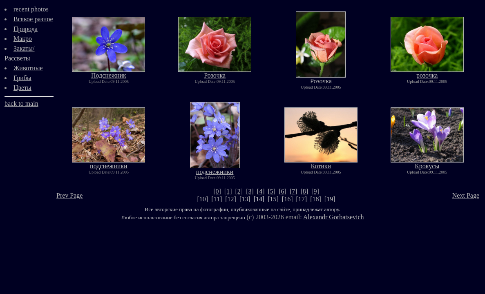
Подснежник (108, 72)
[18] (315, 199)
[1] (228, 191)
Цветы (22, 87)
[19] (329, 199)
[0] (217, 191)
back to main (21, 103)
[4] (261, 191)
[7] (293, 191)
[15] (273, 199)
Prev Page (69, 195)
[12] (230, 199)
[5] (271, 191)
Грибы (22, 77)
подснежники (108, 163)
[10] (202, 199)
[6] (282, 191)
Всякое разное (33, 19)
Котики (321, 163)
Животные (28, 68)
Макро (22, 38)
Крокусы (427, 163)
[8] (304, 191)
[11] (216, 199)
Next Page (465, 195)
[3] (250, 191)
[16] (287, 199)
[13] (244, 199)
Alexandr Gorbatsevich (333, 217)
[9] (315, 191)
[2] (239, 191)
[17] (301, 199)
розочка (427, 72)
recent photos (31, 9)
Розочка (214, 72)
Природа (25, 28)
